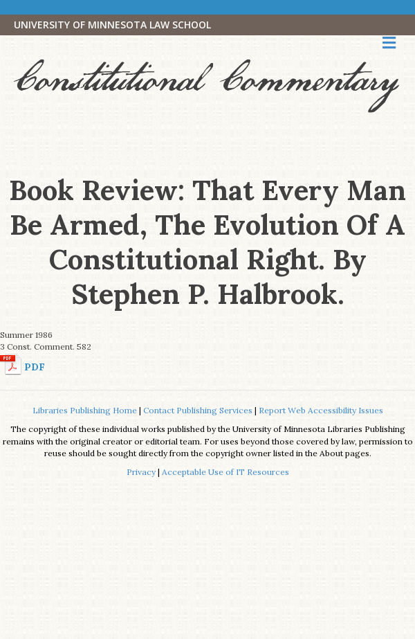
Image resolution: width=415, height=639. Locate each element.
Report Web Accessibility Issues (321, 410)
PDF (34, 367)
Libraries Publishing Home (85, 410)
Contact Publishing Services (197, 410)
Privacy (141, 472)
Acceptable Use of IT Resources (225, 472)
